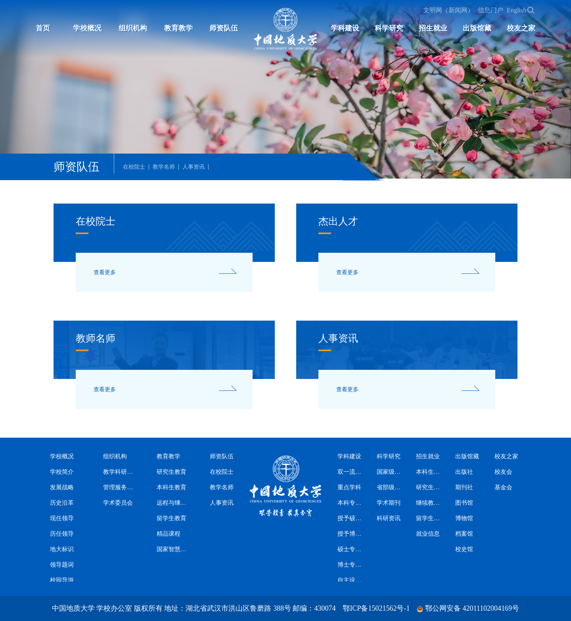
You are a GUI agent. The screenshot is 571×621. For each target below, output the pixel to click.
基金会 (503, 487)
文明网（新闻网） (448, 10)
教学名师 (164, 167)
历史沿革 (62, 503)
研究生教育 (171, 472)
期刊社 (464, 487)
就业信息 (428, 534)
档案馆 (464, 534)
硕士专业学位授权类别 (349, 549)
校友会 (503, 472)
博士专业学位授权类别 (349, 564)
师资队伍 (223, 28)
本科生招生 (428, 472)
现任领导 (62, 518)
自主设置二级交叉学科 (349, 580)
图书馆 (464, 503)
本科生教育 (171, 487)
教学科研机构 (119, 472)
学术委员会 (118, 503)
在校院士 (134, 167)
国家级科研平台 (389, 472)
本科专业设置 (349, 503)
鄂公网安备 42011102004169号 (472, 608)
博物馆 (464, 518)
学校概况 (87, 28)
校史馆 (464, 549)
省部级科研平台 (389, 487)
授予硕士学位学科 (349, 518)
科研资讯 (388, 518)
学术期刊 (388, 503)
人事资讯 (193, 167)
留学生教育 (171, 518)
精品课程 (168, 534)
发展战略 (62, 487)
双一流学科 (349, 472)
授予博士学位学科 (349, 534)
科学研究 (389, 28)
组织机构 (133, 28)
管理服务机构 (119, 487)
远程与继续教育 (173, 503)
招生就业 (433, 28)
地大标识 (62, 549)
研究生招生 (428, 487)
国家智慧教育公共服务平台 (173, 549)
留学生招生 (428, 518)
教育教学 (178, 28)
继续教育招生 (428, 503)
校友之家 (521, 28)
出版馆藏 (477, 28)
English (516, 10)
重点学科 (349, 487)
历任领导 (62, 534)
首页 (43, 28)
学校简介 (62, 472)
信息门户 (490, 10)
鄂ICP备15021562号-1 (376, 608)
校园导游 (62, 580)
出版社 (464, 472)
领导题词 (62, 564)
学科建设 (345, 28)
